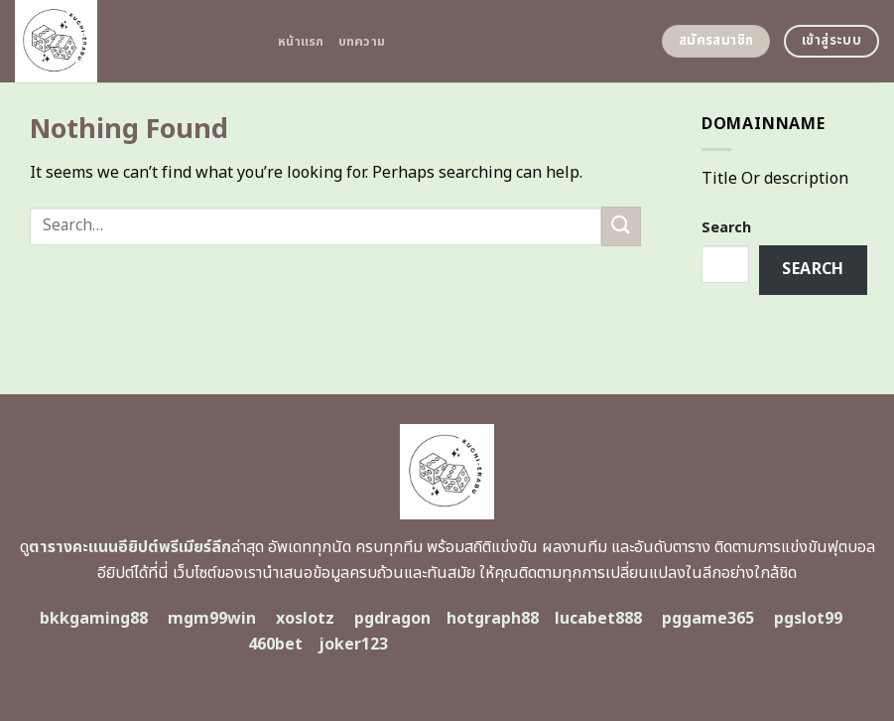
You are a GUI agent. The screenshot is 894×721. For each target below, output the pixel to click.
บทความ (362, 42)
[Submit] (621, 226)
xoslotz (305, 619)
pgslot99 (808, 619)
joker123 (353, 644)
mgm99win (212, 619)
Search (726, 227)
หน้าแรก (301, 42)
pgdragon (392, 619)
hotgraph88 (493, 619)
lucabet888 (598, 619)
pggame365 (708, 619)
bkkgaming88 (94, 619)
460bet (275, 644)
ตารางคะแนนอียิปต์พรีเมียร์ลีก (130, 547)
